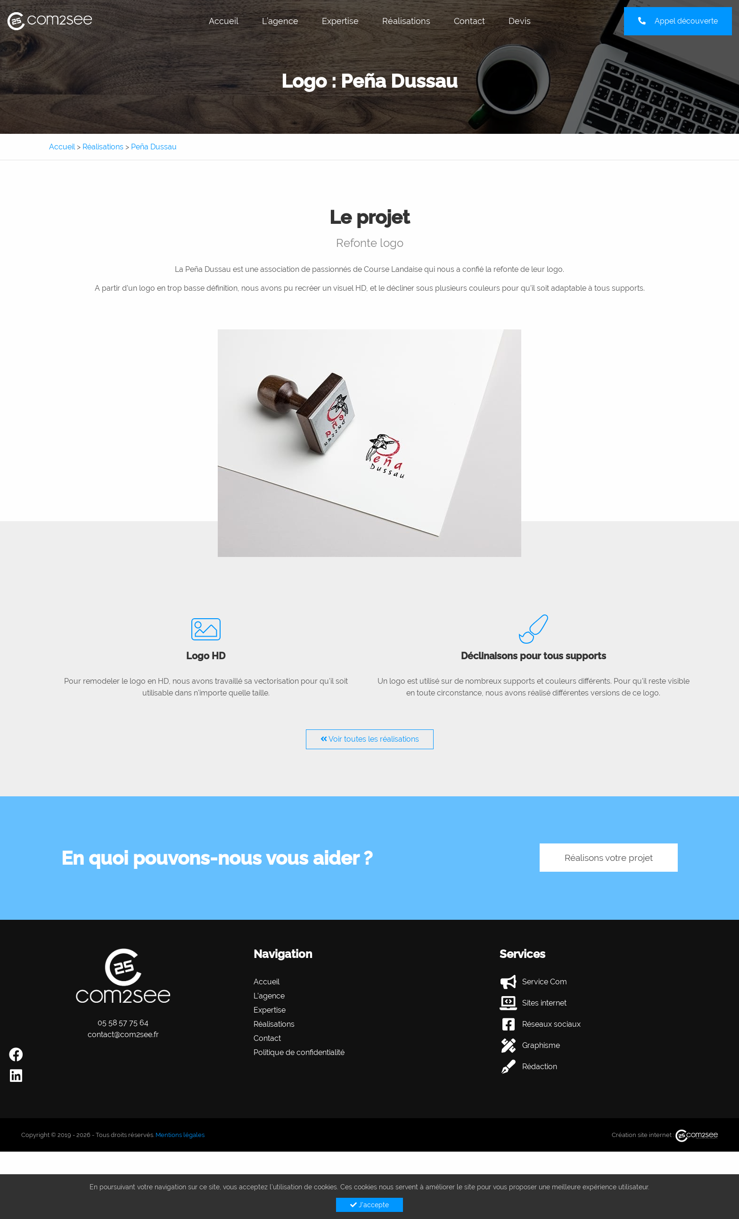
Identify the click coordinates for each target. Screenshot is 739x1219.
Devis (520, 21)
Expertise (340, 21)
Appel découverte (678, 20)
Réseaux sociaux (551, 1024)
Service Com (544, 981)
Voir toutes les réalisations (369, 739)
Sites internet (544, 1002)
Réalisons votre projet (602, 857)
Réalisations (406, 21)
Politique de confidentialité (299, 1052)
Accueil (223, 21)
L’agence (280, 21)
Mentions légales (180, 1134)
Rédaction (539, 1066)
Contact (469, 21)
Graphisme (541, 1045)
